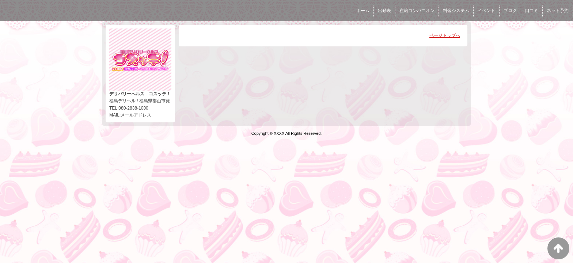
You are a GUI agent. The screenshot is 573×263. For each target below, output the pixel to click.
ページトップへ (444, 35)
